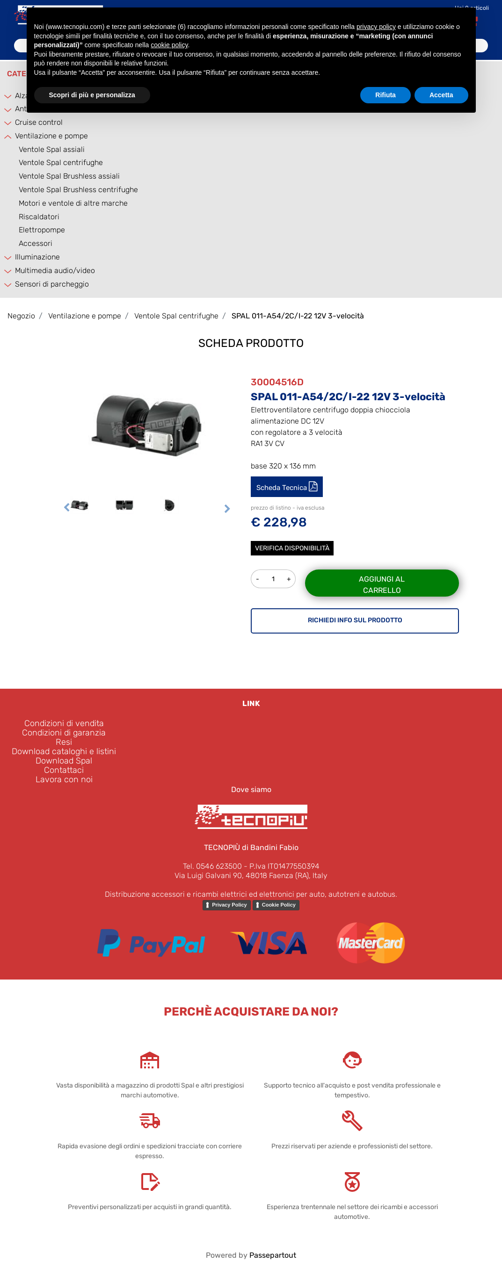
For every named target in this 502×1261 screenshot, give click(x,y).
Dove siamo (251, 789)
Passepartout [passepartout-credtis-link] (272, 1255)
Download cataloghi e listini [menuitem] (64, 751)
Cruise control (39, 122)
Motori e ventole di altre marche (73, 203)
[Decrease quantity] (257, 578)
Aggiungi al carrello (382, 585)
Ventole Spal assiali (52, 149)
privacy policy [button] (376, 26)
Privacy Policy (229, 905)
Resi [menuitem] (64, 742)
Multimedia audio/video (55, 270)
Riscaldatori (39, 216)
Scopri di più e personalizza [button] (92, 95)
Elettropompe (42, 229)
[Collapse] (8, 137)
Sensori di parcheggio (52, 284)
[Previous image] (66, 509)
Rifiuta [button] (385, 95)
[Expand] (8, 96)
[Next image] (227, 509)
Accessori (35, 243)
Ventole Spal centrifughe (61, 162)
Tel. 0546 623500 (212, 866)
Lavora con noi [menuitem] (64, 779)
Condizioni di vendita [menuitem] (64, 723)
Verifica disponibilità (292, 548)
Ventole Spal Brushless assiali (69, 176)
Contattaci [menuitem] (64, 770)
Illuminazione (37, 256)
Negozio (21, 315)
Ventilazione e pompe (51, 135)
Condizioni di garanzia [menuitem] (64, 732)
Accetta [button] (441, 95)
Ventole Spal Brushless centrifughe (78, 189)
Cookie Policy (279, 905)
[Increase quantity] (289, 578)
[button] (146, 423)
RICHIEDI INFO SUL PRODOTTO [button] (355, 620)
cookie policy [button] (169, 45)
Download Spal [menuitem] (64, 760)
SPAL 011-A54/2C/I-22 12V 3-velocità (298, 315)
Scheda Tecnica (282, 487)
